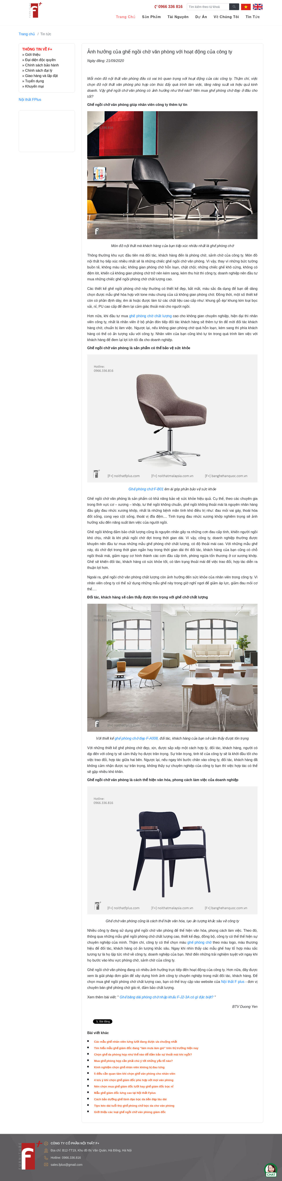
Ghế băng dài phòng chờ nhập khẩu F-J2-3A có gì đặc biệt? (166, 997)
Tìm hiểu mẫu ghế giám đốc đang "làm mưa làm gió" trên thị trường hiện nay (146, 1048)
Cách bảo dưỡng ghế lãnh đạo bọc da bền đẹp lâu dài (130, 1099)
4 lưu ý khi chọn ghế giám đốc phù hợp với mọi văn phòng (133, 1080)
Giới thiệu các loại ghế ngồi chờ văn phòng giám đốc (130, 1112)
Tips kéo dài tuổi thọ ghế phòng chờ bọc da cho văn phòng (134, 1105)
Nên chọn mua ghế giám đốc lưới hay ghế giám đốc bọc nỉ (133, 1086)
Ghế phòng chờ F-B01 (146, 489)
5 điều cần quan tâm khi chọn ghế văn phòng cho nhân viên (134, 1073)
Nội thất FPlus (30, 99)
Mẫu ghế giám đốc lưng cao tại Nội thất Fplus (125, 1093)
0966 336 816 (170, 6)
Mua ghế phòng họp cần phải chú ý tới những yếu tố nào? (133, 1061)
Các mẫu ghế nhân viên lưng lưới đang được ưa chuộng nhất (135, 1041)
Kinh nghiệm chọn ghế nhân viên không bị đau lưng (129, 1067)
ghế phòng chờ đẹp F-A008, (137, 738)
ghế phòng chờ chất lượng (151, 316)
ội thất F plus (234, 982)
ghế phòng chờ (199, 942)
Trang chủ (27, 34)
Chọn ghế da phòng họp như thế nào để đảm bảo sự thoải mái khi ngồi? (143, 1054)
